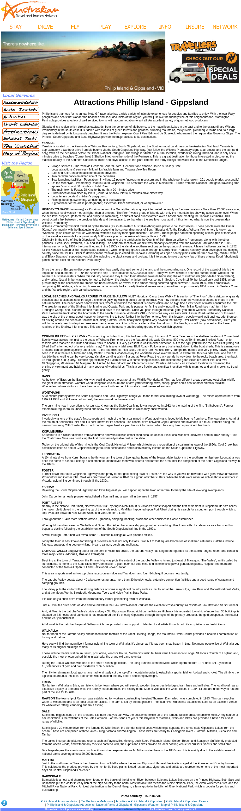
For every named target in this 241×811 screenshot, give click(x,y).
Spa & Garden (26, 227)
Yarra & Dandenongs (27, 219)
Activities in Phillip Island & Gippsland (139, 801)
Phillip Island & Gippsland (20, 222)
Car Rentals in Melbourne (97, 801)
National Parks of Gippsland (114, 804)
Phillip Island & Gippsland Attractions (70, 804)
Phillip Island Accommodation (60, 801)
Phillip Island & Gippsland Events (187, 801)
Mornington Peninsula (13, 225)
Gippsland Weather (146, 804)
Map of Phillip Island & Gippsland (182, 804)
